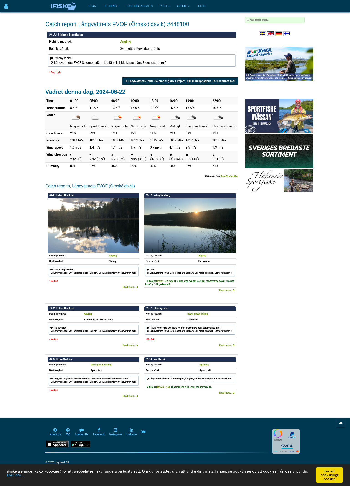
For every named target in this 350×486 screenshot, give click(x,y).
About (183, 6)
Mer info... (15, 482)
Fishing (112, 6)
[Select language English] (271, 33)
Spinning (204, 364)
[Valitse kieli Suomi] (287, 33)
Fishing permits (140, 6)
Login (200, 6)
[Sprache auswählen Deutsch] (279, 33)
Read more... (130, 287)
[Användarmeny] (6, 6)
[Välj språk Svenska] (263, 33)
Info (165, 6)
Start (93, 6)
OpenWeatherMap (229, 176)
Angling (125, 41)
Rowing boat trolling (197, 313)
